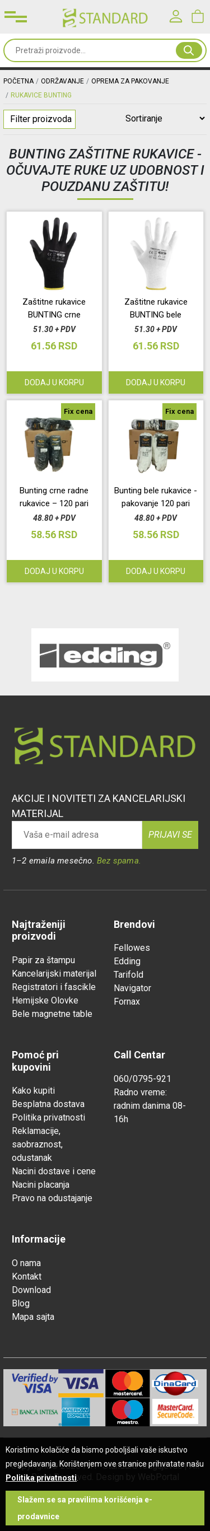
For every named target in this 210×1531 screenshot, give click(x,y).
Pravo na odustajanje (52, 1198)
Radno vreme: (140, 1092)
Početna (18, 81)
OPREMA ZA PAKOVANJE (130, 81)
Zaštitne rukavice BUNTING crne (54, 308)
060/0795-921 (142, 1078)
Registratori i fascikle (54, 987)
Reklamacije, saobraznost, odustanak (37, 1144)
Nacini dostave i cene (54, 1171)
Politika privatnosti (48, 1117)
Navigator (132, 988)
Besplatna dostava (48, 1104)
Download (31, 1290)
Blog (21, 1303)
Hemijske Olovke (45, 1000)
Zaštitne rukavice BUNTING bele (156, 308)
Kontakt (26, 1276)
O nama (26, 1263)
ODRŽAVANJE (62, 81)
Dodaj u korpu (54, 382)
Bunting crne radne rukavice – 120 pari (54, 497)
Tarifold (128, 974)
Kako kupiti (33, 1090)
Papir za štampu (43, 960)
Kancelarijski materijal (54, 973)
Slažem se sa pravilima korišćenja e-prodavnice (84, 1508)
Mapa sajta (33, 1316)
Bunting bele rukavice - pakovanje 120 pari (155, 497)
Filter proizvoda (41, 119)
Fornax (127, 1001)
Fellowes (132, 947)
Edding (127, 961)
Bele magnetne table (52, 1014)
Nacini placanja (40, 1184)
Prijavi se (170, 834)
